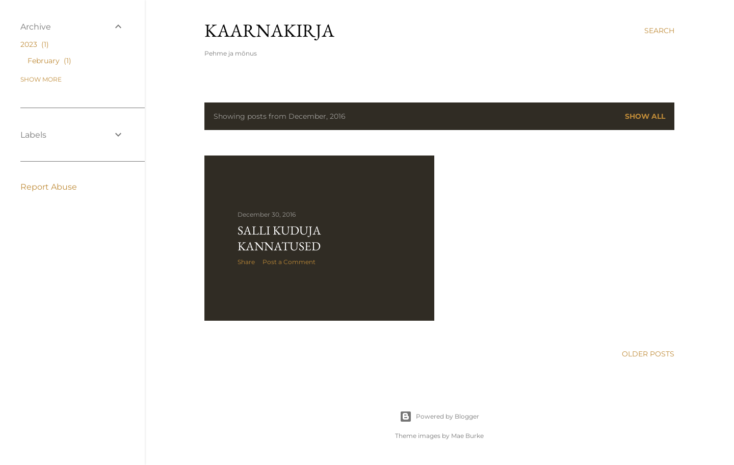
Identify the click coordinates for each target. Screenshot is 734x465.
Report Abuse (48, 187)
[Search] (659, 30)
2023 (34, 44)
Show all (645, 116)
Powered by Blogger (439, 416)
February (49, 60)
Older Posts (648, 353)
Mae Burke (467, 436)
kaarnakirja (269, 30)
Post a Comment (289, 262)
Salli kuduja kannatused (279, 238)
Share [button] (246, 262)
